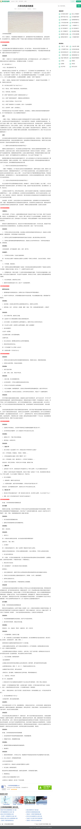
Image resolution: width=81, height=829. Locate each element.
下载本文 (34, 8)
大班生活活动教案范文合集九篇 (34, 816)
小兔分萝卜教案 (75, 46)
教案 (25, 1)
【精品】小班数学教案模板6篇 (33, 814)
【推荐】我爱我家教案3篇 (7, 820)
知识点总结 (74, 66)
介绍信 (62, 60)
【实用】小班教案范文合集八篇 (8, 816)
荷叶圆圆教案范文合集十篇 (7, 812)
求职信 (73, 63)
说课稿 (62, 63)
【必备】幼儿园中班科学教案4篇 (34, 818)
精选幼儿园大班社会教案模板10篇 (9, 818)
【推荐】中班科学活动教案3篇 (33, 820)
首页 (17, 1)
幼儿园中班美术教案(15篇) (44, 824)
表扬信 (73, 60)
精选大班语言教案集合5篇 (7, 814)
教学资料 (21, 1)
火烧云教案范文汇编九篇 (32, 809)
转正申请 (63, 66)
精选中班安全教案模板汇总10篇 (8, 809)
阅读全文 (29, 8)
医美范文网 (38, 827)
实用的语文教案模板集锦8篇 (33, 812)
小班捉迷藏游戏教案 (8, 824)
